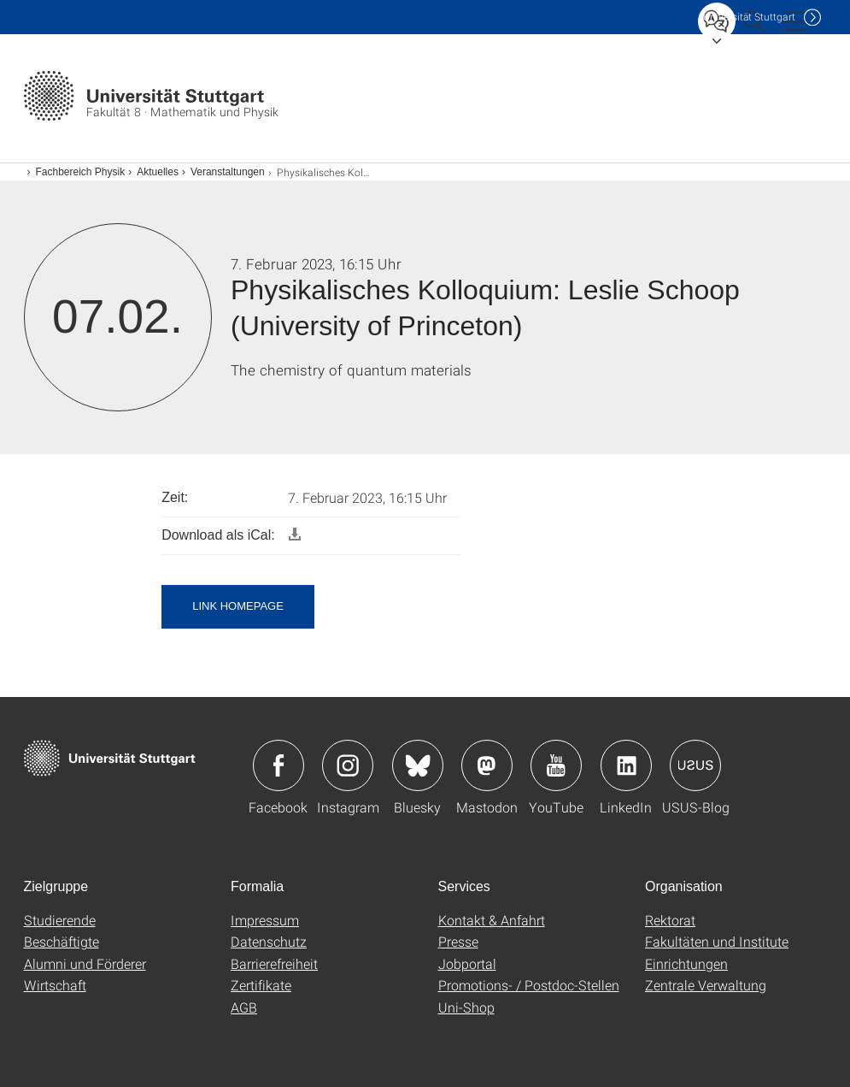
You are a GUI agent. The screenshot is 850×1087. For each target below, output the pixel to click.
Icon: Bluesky (417, 765)
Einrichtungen (686, 963)
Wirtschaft (55, 985)
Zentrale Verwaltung (705, 985)
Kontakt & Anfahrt (491, 920)
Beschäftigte (61, 941)
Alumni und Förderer (85, 963)
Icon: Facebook (278, 765)
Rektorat (670, 920)
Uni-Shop (466, 1007)
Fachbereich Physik (81, 172)
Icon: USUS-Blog (695, 765)
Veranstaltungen (228, 172)
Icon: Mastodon (487, 765)
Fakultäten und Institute (716, 941)
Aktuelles (158, 172)
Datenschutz (269, 941)
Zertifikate (261, 985)
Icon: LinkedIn (626, 765)
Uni (749, 16)
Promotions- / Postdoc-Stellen (528, 985)
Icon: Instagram (347, 765)
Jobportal (467, 963)
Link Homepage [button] (238, 606)
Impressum (265, 920)
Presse (458, 941)
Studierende (60, 920)
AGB (244, 1007)
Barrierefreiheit (274, 963)
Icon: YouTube (556, 765)
